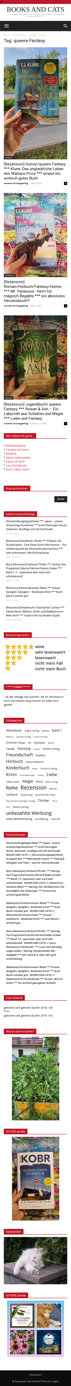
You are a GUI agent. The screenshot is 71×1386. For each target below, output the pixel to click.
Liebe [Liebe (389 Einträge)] (52, 774)
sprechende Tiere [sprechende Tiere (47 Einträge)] (45, 794)
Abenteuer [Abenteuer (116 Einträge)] (14, 730)
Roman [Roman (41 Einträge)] (53, 788)
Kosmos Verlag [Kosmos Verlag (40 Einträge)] (49, 768)
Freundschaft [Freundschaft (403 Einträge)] (19, 755)
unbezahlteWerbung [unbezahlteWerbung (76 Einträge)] (19, 819)
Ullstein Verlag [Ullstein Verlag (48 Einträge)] (20, 807)
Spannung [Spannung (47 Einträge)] (26, 794)
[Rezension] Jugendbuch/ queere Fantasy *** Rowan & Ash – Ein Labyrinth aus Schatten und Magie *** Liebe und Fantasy (33, 411)
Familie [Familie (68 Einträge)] (10, 749)
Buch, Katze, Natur (17, 469)
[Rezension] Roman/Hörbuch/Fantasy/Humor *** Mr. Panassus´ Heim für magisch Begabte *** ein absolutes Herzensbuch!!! (34, 291)
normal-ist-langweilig (16, 183)
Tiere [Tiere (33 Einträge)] (54, 801)
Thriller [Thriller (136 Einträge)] (43, 801)
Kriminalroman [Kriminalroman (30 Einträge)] (27, 775)
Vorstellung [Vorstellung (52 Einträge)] (41, 819)
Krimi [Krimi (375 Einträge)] (11, 774)
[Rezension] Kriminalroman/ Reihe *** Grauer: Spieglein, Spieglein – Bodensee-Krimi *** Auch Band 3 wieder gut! (34, 591)
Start (6, 35)
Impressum (36, 1374)
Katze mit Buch (15, 461)
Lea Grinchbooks (16, 465)
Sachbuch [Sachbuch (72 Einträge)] (12, 794)
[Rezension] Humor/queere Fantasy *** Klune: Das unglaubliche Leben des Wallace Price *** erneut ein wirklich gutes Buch (35, 171)
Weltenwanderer (16, 445)
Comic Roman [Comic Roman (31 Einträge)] (41, 736)
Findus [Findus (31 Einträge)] (37, 749)
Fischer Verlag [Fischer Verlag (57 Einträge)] (51, 749)
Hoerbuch (9, 275)
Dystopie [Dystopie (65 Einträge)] (39, 742)
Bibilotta (11, 453)
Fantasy (8, 157)
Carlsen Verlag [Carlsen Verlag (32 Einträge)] (23, 736)
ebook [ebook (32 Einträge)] (51, 742)
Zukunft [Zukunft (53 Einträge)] (55, 819)
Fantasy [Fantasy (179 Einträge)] (24, 749)
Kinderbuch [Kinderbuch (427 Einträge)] (17, 768)
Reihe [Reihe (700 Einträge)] (12, 788)
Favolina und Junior (17, 449)
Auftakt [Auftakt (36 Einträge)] (45, 730)
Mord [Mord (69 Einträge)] (39, 781)
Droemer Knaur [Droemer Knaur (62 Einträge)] (15, 742)
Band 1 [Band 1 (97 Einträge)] (57, 730)
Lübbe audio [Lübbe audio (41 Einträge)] (13, 781)
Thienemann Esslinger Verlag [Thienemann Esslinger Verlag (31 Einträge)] (20, 801)
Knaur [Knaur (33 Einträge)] (35, 768)
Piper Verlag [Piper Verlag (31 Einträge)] (51, 781)
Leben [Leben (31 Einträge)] (40, 775)
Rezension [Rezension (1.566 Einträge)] (33, 788)
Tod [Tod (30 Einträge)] (8, 807)
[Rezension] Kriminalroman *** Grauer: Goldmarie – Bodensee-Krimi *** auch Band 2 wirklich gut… (32, 918)
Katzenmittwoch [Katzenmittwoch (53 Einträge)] (35, 762)
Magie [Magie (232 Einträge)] (27, 781)
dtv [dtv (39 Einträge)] (29, 742)
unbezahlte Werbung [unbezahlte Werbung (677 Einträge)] (29, 813)
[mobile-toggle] (6, 26)
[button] (65, 26)
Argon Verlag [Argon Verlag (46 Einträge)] (32, 730)
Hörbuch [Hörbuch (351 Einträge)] (14, 761)
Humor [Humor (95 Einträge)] (41, 755)
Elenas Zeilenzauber (18, 457)
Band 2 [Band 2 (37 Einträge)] (10, 736)
